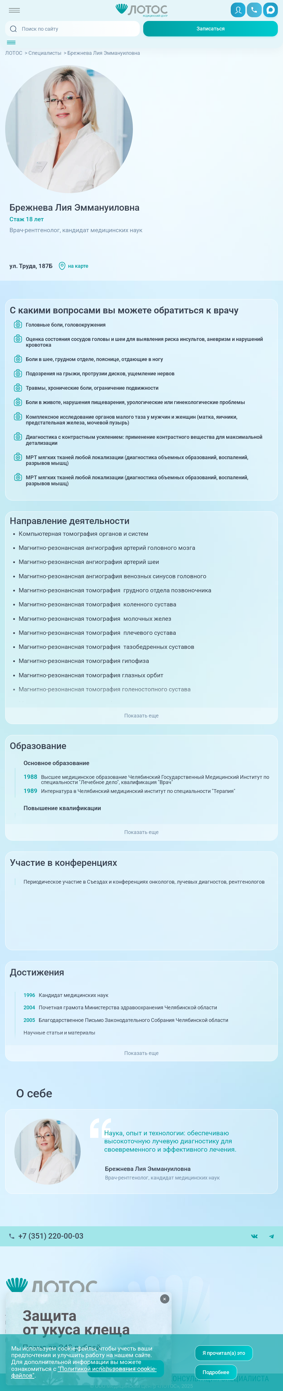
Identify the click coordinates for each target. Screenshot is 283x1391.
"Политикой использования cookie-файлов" (84, 1372)
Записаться (211, 29)
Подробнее (216, 1372)
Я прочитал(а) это (224, 1353)
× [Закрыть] (164, 1298)
